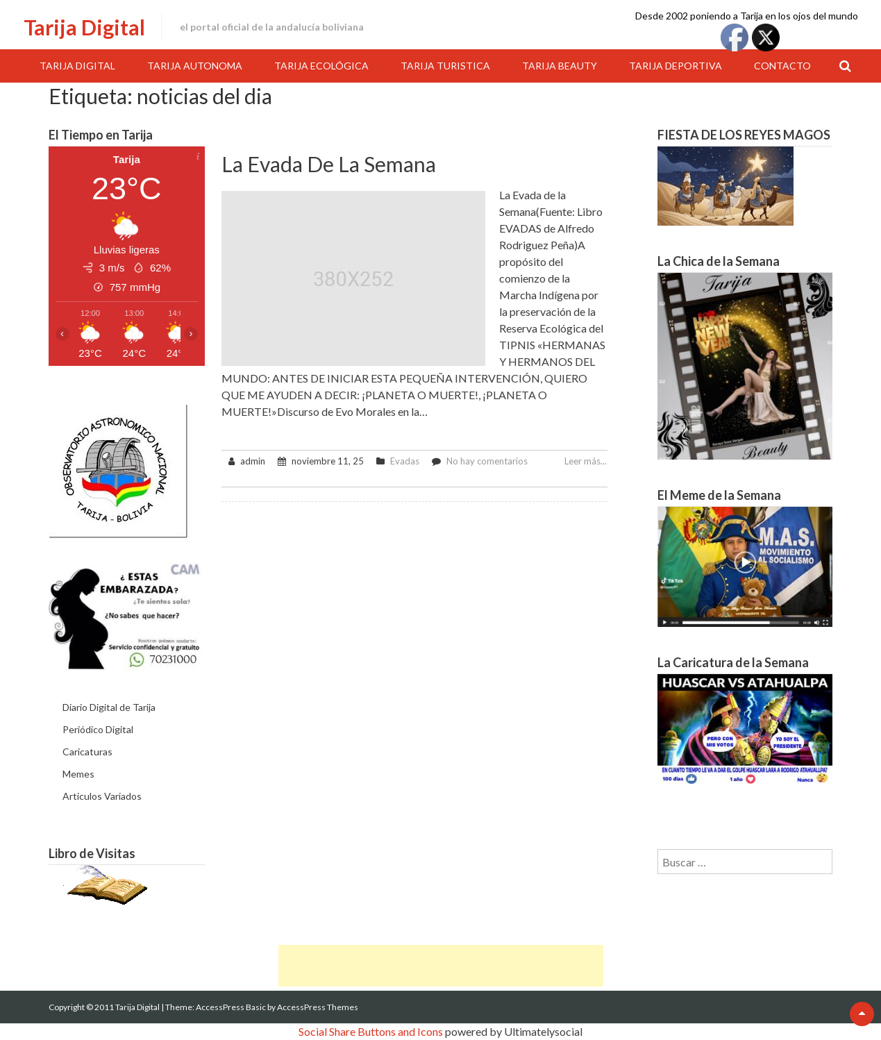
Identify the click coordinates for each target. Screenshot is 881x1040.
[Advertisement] (440, 966)
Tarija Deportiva (675, 66)
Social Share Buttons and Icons (371, 1031)
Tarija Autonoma (194, 66)
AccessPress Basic (231, 1007)
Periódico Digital (97, 729)
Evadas (404, 461)
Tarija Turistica (445, 66)
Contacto (782, 66)
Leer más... (585, 461)
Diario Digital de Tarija (109, 707)
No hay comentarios (487, 461)
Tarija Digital (84, 27)
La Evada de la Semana (328, 163)
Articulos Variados (102, 796)
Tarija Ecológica (321, 66)
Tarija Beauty (559, 66)
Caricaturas (87, 751)
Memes (78, 774)
